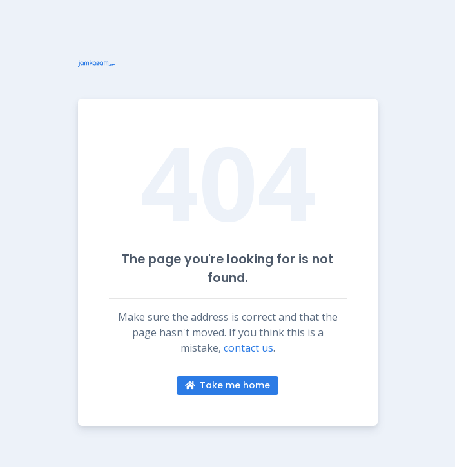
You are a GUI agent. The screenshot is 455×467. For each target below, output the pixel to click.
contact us (248, 348)
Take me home (228, 385)
